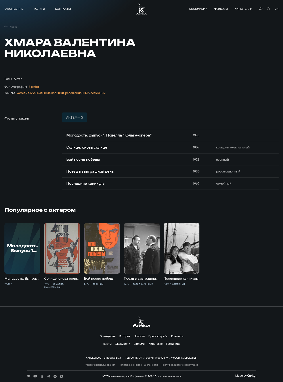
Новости (139, 336)
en (277, 8)
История (124, 336)
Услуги (39, 8)
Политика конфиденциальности (138, 364)
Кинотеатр (243, 8)
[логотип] (141, 9)
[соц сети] (28, 376)
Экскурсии (198, 8)
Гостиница (173, 343)
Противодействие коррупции (179, 364)
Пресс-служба (158, 336)
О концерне (13, 8)
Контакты (63, 8)
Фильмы (221, 8)
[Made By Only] (245, 376)
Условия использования (100, 364)
